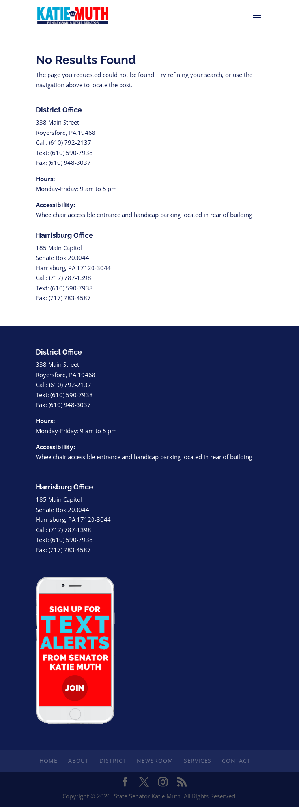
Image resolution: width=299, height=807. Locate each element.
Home (48, 760)
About (78, 760)
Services (197, 760)
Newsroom (155, 760)
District (112, 760)
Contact (236, 760)
